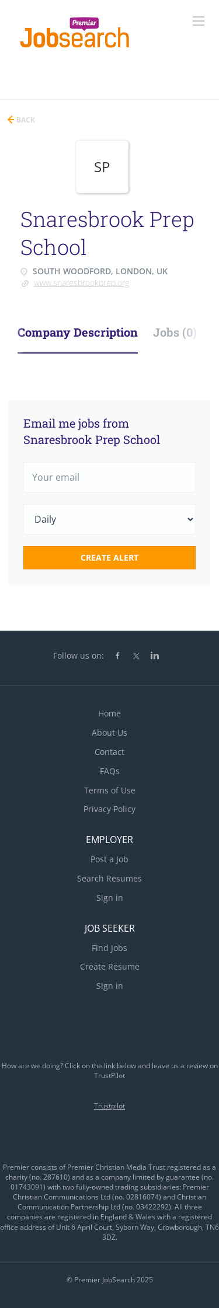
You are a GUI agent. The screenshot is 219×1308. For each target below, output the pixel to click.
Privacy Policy (109, 808)
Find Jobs (109, 947)
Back (25, 120)
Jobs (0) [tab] (175, 332)
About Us (109, 732)
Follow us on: (78, 655)
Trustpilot (109, 1106)
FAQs (110, 771)
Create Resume (110, 966)
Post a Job (109, 859)
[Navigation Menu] (198, 21)
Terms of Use (109, 790)
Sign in (109, 897)
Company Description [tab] (78, 332)
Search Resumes (109, 878)
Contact (109, 751)
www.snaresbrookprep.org (81, 282)
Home (109, 713)
